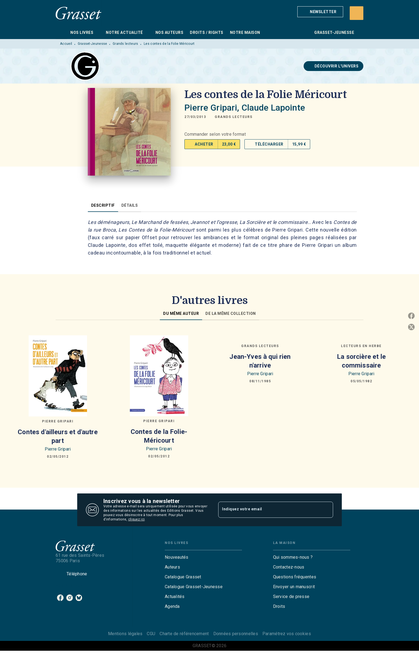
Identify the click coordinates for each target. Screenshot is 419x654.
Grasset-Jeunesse (92, 44)
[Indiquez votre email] (268, 510)
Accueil (66, 44)
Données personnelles (235, 633)
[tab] (61, 32)
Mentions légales (125, 633)
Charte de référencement (184, 633)
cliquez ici (136, 519)
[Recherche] (356, 13)
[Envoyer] (326, 509)
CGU (151, 633)
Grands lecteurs (125, 44)
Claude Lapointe (273, 107)
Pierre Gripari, (212, 107)
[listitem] (60, 597)
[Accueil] (78, 13)
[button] (320, 11)
